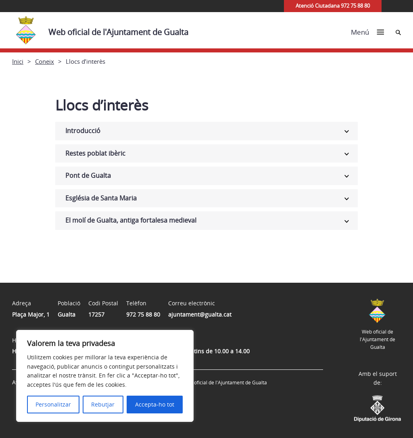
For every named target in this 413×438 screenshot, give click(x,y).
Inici (17, 61)
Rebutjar (103, 404)
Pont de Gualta (88, 175)
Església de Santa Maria (101, 198)
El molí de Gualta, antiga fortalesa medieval (130, 220)
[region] (105, 376)
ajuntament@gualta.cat (200, 314)
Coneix (44, 61)
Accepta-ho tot (154, 404)
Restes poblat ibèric (95, 153)
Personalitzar (53, 404)
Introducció (82, 130)
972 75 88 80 (143, 314)
